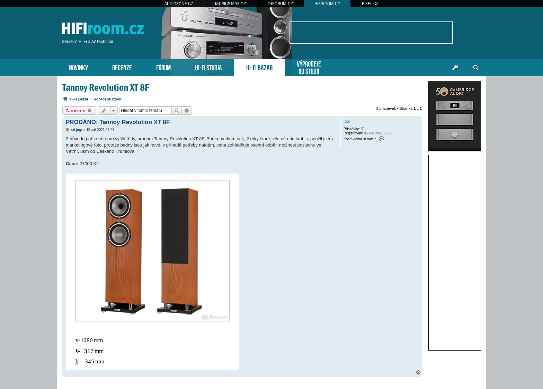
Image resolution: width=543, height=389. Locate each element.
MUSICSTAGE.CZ (230, 3)
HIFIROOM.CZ (327, 3)
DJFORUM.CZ (280, 3)
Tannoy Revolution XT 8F (105, 87)
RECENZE (122, 67)
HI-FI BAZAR (259, 67)
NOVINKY (78, 67)
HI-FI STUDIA (208, 67)
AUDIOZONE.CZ (178, 3)
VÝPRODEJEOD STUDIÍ (309, 67)
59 (363, 129)
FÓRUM (163, 67)
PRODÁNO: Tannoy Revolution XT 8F (118, 122)
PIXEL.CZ (370, 3)
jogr (347, 121)
